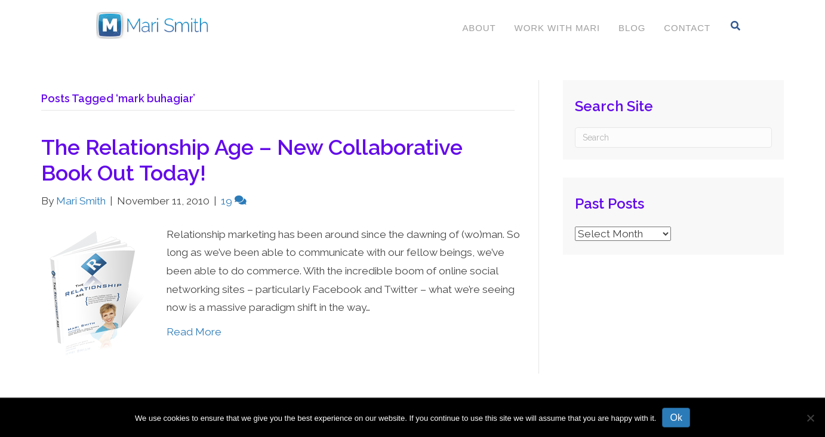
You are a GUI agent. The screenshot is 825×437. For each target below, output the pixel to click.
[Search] (736, 25)
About (478, 28)
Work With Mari (557, 28)
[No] (810, 418)
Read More (194, 332)
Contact (687, 28)
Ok (676, 417)
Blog (631, 28)
